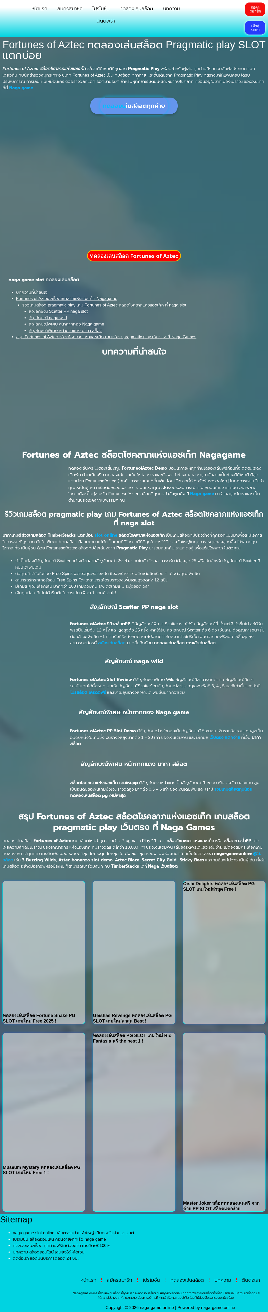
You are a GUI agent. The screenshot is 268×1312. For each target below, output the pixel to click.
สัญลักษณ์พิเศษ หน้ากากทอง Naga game (66, 324)
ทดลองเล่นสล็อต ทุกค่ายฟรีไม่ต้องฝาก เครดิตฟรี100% (61, 1245)
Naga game (202, 493)
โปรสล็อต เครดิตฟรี (88, 692)
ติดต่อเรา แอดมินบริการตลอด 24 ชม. (46, 1258)
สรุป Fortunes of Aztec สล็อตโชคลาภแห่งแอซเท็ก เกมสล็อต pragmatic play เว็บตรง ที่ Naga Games (106, 337)
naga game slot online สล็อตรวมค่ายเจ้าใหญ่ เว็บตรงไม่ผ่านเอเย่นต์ (73, 1232)
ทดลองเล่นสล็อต (136, 8)
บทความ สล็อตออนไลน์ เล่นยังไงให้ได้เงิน (49, 1252)
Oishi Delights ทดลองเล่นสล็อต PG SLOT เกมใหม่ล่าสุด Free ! (219, 886)
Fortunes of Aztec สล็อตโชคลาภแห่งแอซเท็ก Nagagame (66, 298)
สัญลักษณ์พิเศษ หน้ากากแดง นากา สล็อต (65, 330)
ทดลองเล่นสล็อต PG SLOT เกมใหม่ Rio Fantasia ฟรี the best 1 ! (132, 1038)
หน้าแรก (39, 8)
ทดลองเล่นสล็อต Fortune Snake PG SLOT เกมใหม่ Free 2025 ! (39, 1018)
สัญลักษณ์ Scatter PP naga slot (58, 311)
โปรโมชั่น (101, 8)
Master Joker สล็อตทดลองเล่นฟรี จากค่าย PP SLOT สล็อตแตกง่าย (221, 1206)
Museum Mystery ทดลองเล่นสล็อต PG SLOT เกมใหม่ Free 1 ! (42, 1170)
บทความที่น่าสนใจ (32, 292)
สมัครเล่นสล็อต (112, 642)
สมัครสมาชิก (70, 8)
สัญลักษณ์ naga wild (48, 317)
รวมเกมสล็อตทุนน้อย (233, 789)
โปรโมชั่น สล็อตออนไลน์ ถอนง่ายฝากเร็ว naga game (59, 1239)
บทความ (171, 8)
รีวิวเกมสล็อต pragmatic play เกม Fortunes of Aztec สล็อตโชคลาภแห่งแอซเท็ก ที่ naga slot (104, 305)
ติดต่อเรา (106, 21)
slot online (106, 535)
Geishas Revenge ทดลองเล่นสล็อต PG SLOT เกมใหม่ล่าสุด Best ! (132, 1018)
